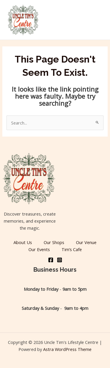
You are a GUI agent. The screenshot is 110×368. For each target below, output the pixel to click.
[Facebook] (50, 260)
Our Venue (86, 242)
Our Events (39, 249)
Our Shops (54, 242)
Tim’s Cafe (72, 249)
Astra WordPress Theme (67, 349)
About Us (22, 242)
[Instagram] (59, 260)
